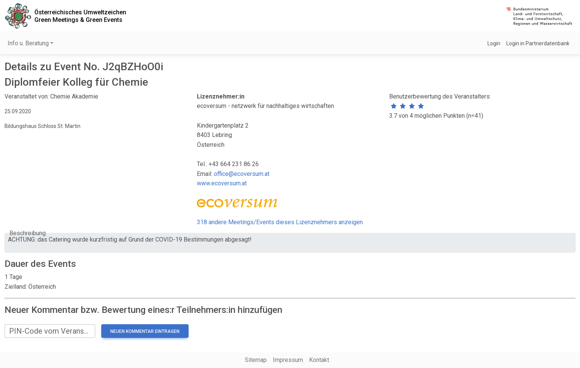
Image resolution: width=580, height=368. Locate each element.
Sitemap (256, 359)
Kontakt (319, 359)
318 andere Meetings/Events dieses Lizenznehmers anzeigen (280, 222)
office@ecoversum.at (241, 173)
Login (493, 43)
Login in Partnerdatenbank (537, 43)
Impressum (288, 359)
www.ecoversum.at (222, 183)
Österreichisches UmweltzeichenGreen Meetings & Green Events (80, 16)
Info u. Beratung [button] (28, 43)
